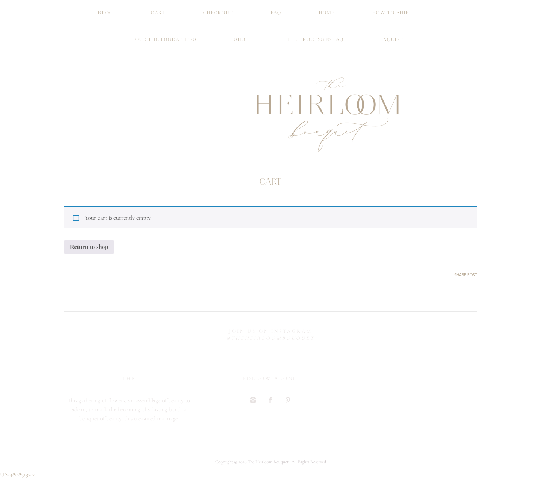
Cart (158, 13)
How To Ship (390, 13)
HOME (327, 13)
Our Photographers (166, 39)
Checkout (218, 13)
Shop (241, 39)
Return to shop (89, 247)
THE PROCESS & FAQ (315, 39)
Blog (105, 13)
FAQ (276, 13)
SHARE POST (465, 275)
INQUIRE (392, 39)
